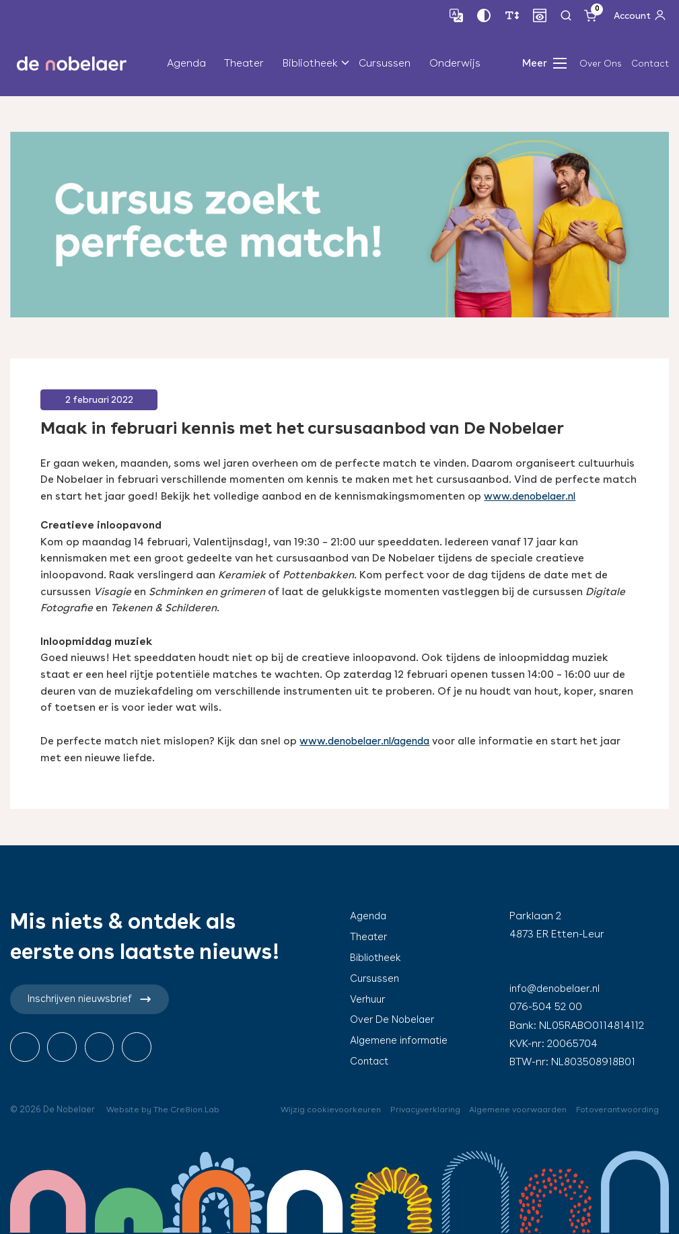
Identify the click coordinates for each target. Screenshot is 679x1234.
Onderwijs (454, 63)
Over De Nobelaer (394, 1019)
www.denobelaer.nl (532, 496)
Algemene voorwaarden (512, 1109)
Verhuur (369, 998)
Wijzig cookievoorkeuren (319, 1109)
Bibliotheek (310, 63)
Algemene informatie (402, 1040)
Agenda (186, 63)
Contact (650, 63)
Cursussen (384, 63)
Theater (244, 63)
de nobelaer (71, 63)
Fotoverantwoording (615, 1109)
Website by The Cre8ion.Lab (165, 1109)
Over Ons (600, 63)
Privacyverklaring (416, 1109)
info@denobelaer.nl (557, 988)
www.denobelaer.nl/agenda (369, 740)
